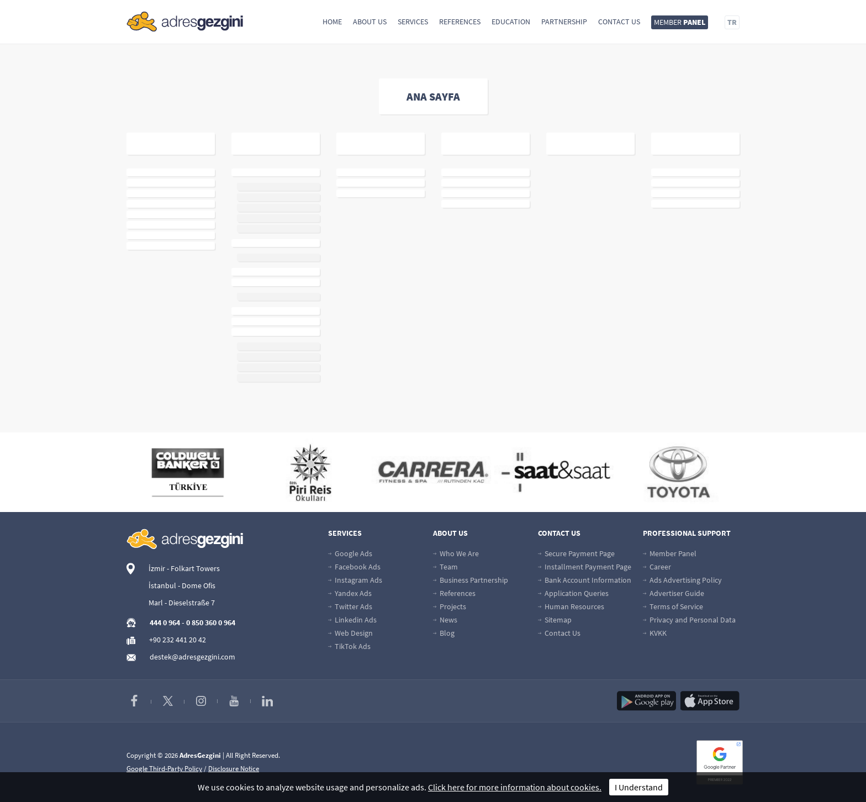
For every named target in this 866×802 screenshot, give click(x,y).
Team (445, 567)
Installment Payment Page (584, 567)
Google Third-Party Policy (164, 768)
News (445, 620)
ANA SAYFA (433, 96)
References (459, 22)
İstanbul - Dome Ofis (182, 585)
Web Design (350, 633)
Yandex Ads (350, 593)
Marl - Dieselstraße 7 (182, 603)
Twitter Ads (350, 606)
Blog (444, 633)
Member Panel (669, 553)
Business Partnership (470, 580)
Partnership (564, 22)
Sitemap (555, 620)
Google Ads (350, 553)
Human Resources (571, 606)
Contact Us (619, 22)
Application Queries (573, 593)
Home (332, 22)
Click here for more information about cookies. (514, 787)
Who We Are (456, 553)
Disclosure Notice (233, 768)
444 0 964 (165, 622)
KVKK (655, 633)
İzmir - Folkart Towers (184, 568)
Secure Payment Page (576, 553)
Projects (449, 606)
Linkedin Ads (352, 620)
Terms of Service (673, 606)
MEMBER (679, 22)
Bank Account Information (584, 580)
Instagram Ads (355, 580)
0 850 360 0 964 (210, 622)
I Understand (639, 787)
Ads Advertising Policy (682, 580)
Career (657, 567)
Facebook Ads (354, 567)
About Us (370, 22)
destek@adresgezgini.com (192, 657)
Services (413, 22)
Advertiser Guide (673, 593)
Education (511, 22)
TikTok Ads (349, 646)
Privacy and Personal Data (689, 620)
